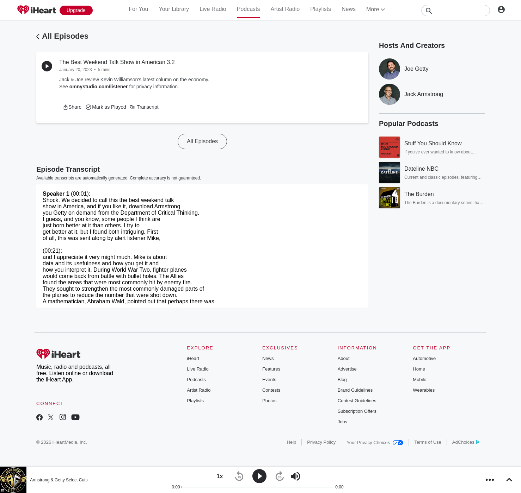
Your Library (174, 9)
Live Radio (213, 9)
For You (138, 9)
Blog (342, 379)
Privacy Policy (321, 442)
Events (269, 379)
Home (419, 369)
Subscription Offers (357, 411)
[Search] (455, 10)
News (349, 9)
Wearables (424, 390)
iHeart (193, 358)
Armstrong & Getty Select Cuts (58, 480)
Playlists (320, 9)
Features (271, 369)
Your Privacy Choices (375, 442)
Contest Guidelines (357, 400)
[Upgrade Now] (76, 10)
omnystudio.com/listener (98, 86)
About (344, 358)
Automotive (424, 358)
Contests (271, 390)
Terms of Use (427, 442)
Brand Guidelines (355, 390)
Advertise (347, 369)
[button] (72, 107)
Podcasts (248, 9)
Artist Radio (285, 9)
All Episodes (65, 36)
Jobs (342, 421)
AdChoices (465, 442)
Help (291, 442)
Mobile (419, 379)
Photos (269, 400)
